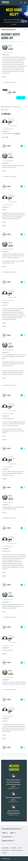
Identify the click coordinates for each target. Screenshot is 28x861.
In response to (12, 125)
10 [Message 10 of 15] (6, 548)
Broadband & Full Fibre (11, 829)
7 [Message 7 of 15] (6, 416)
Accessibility (5, 847)
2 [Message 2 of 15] (6, 163)
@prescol (17, 133)
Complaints (13, 847)
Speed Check (7, 840)
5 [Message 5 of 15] (6, 302)
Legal (20, 847)
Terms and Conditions (17, 850)
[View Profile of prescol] (10, 45)
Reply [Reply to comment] (22, 146)
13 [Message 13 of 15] (6, 679)
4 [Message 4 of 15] (6, 251)
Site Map (4, 853)
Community (17, 2)
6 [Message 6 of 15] (6, 352)
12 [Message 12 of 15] (6, 647)
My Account (6, 836)
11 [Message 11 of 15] (6, 602)
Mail (12, 832)
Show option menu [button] (25, 29)
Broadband (11, 788)
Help (4, 832)
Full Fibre (11, 801)
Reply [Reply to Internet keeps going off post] (19, 97)
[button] (21, 2)
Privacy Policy (5, 850)
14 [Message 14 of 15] (6, 718)
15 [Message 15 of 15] (6, 54)
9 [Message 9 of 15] (6, 504)
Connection (5, 89)
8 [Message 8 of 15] (6, 469)
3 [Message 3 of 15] (6, 207)
